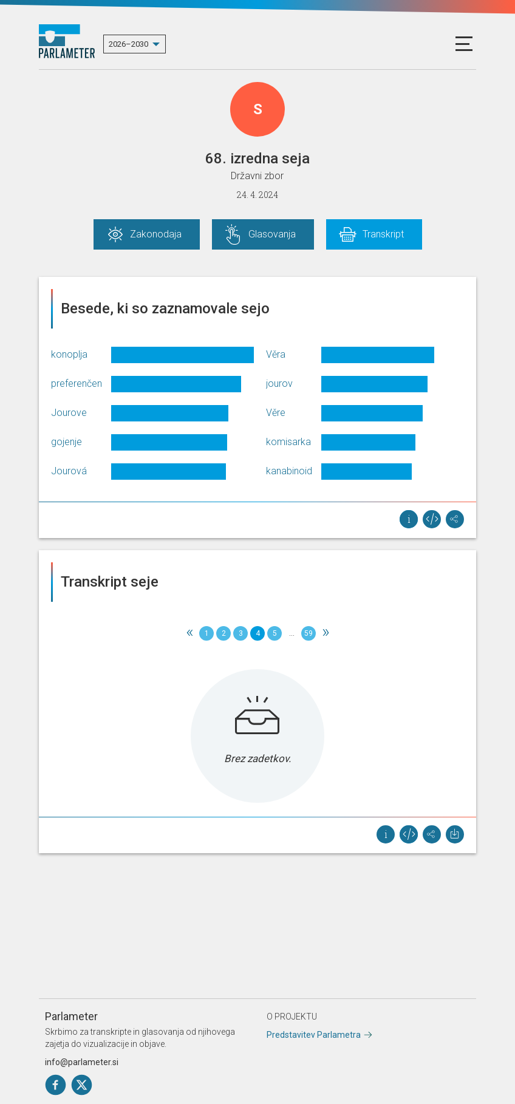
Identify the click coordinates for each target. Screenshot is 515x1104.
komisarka (288, 442)
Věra (275, 354)
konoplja (69, 354)
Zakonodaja (156, 234)
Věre (275, 412)
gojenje (66, 442)
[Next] (325, 633)
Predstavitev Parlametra (314, 1035)
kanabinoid (289, 471)
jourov (279, 383)
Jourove (69, 412)
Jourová (69, 471)
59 (308, 633)
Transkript (383, 234)
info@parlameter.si (81, 1062)
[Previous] (189, 633)
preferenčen (76, 383)
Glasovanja (272, 234)
